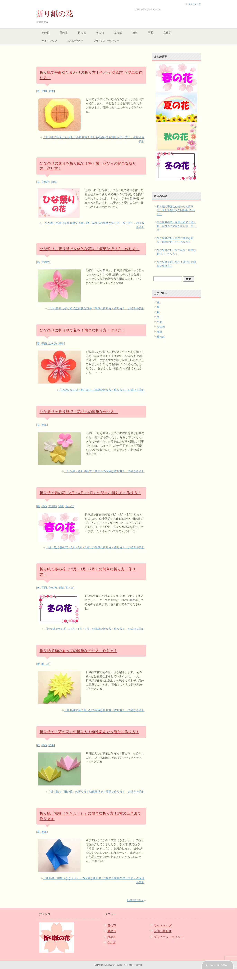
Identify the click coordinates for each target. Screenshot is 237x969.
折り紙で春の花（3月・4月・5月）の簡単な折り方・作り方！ (90, 493)
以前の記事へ (135, 900)
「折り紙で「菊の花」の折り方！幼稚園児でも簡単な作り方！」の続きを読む (96, 791)
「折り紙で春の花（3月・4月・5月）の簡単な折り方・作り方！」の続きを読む (95, 547)
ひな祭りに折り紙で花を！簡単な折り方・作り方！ (82, 330)
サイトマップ (49, 40)
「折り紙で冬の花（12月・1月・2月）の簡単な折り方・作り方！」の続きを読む (94, 628)
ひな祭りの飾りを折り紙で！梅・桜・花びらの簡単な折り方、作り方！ (176, 226)
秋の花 (82, 32)
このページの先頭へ (217, 965)
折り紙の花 (54, 14)
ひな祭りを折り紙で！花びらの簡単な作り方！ (79, 412)
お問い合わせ (75, 40)
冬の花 (100, 32)
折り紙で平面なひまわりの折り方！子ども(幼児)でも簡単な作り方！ (176, 210)
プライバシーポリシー (106, 40)
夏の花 (63, 32)
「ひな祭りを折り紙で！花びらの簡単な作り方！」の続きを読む (104, 471)
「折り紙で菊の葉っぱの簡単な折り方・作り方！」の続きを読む (104, 710)
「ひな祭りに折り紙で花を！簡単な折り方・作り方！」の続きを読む (101, 389)
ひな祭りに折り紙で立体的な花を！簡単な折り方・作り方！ (90, 249)
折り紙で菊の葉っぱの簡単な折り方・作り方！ (78, 651)
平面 (150, 32)
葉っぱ (118, 32)
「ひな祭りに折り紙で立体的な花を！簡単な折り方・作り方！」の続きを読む (96, 308)
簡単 (135, 32)
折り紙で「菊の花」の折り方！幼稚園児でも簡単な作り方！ (89, 732)
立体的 (167, 32)
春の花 (45, 32)
